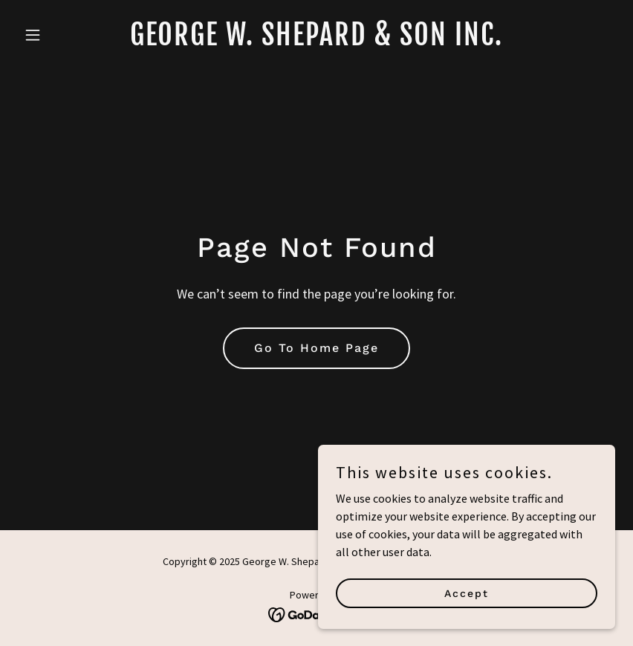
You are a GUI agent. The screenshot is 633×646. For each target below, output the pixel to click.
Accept (466, 603)
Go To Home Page (316, 348)
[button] (63, 35)
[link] (316, 40)
